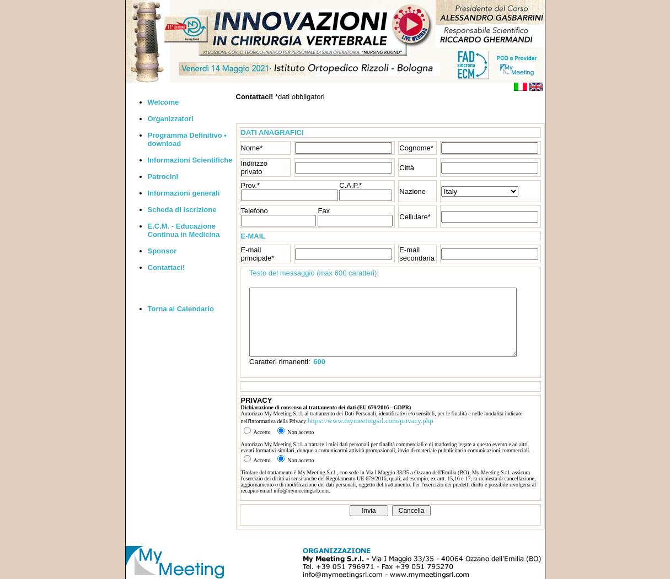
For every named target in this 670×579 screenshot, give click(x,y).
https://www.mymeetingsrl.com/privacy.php (370, 420)
